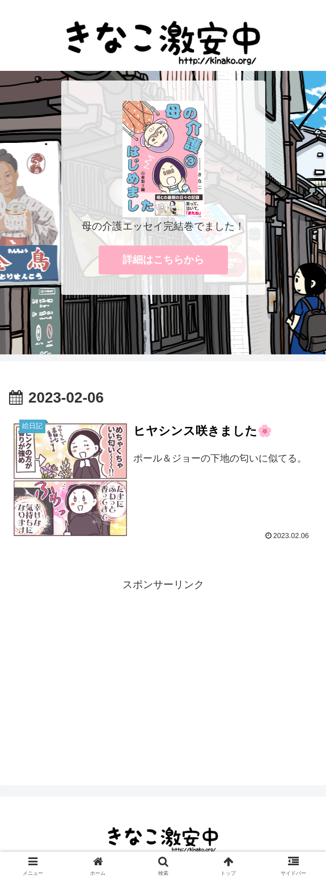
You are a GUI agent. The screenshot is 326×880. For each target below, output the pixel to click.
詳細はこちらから (163, 259)
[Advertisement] (163, 673)
